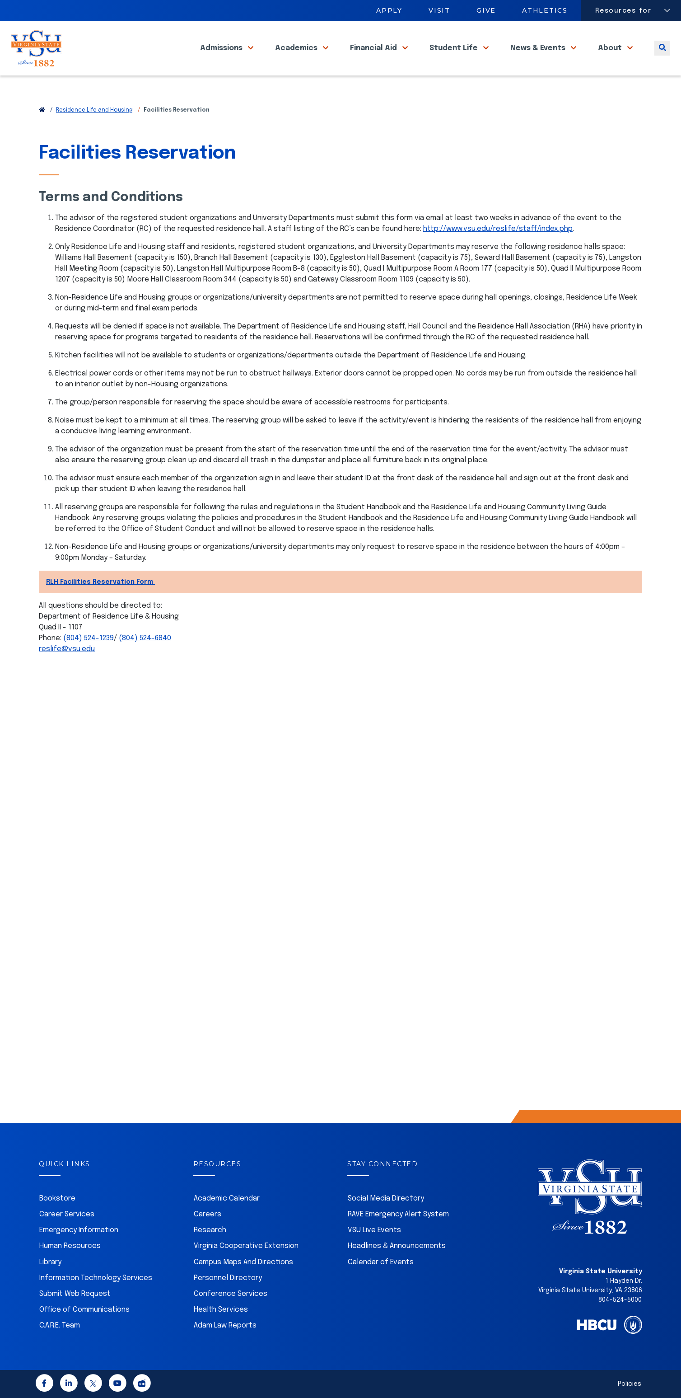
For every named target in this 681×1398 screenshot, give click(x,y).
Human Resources (70, 1246)
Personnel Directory (228, 1278)
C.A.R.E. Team (59, 1325)
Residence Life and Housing (94, 110)
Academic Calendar (227, 1198)
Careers (207, 1214)
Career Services (66, 1214)
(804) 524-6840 (145, 638)
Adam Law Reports (225, 1325)
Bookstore (57, 1198)
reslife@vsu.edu (67, 649)
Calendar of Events (381, 1262)
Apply (389, 10)
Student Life (454, 58)
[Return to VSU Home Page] (42, 110)
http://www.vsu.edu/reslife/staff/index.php (498, 229)
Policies (629, 1384)
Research (210, 1230)
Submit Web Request (75, 1294)
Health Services (221, 1310)
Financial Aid (374, 58)
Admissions (222, 58)
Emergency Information (78, 1230)
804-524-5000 (620, 1300)
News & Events (538, 58)
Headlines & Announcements (397, 1246)
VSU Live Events (374, 1230)
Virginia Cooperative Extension (246, 1246)
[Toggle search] (662, 58)
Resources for (623, 11)
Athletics (545, 10)
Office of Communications (84, 1310)
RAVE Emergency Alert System (398, 1214)
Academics (297, 58)
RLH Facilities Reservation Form (100, 582)
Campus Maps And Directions (243, 1262)
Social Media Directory (386, 1198)
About (611, 58)
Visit (439, 10)
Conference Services (230, 1294)
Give (486, 10)
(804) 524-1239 (88, 638)
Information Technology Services (95, 1278)
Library (50, 1262)
